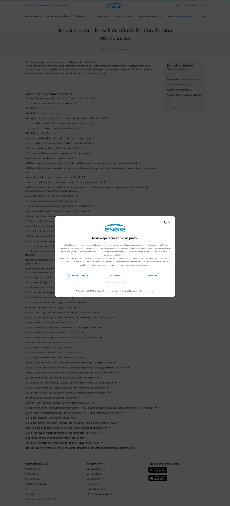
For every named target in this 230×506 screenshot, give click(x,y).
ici (155, 258)
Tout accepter (115, 275)
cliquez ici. (150, 291)
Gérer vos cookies (78, 275)
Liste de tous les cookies (115, 283)
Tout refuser (152, 275)
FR (166, 222)
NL (169, 222)
